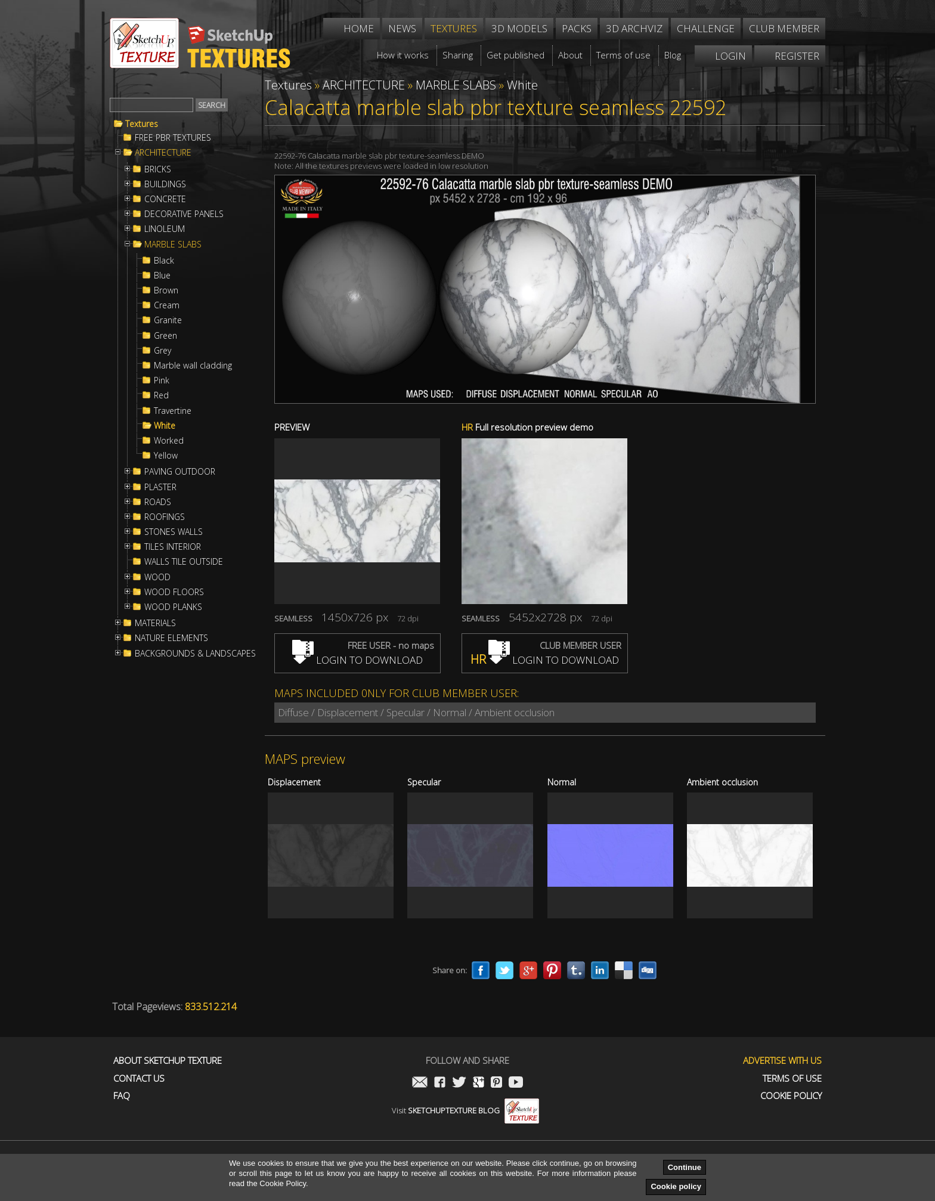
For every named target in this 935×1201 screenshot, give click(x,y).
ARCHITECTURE (163, 152)
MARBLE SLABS (173, 244)
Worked (169, 440)
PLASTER (160, 487)
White (164, 425)
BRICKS (157, 169)
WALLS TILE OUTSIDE (183, 561)
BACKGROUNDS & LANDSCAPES (195, 653)
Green (165, 335)
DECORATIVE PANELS (184, 214)
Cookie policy (676, 1186)
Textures (141, 124)
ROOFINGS (164, 517)
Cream (166, 305)
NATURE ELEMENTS (171, 638)
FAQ (121, 1095)
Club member (784, 28)
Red (161, 395)
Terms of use (792, 1078)
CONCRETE (165, 199)
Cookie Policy (791, 1095)
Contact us (139, 1078)
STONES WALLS (173, 532)
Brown (166, 290)
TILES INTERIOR (172, 546)
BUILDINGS (165, 184)
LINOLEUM (164, 229)
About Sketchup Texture (167, 1060)
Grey (162, 350)
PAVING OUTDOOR (179, 471)
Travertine (172, 411)
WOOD (157, 577)
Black (164, 260)
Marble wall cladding (193, 365)
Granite (168, 320)
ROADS (157, 502)
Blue (162, 275)
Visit (465, 1110)
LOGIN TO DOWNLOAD (357, 660)
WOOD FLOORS (174, 592)
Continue (684, 1167)
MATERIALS (155, 623)
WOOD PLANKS (173, 607)
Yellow (166, 455)
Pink (161, 380)
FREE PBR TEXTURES (173, 137)
